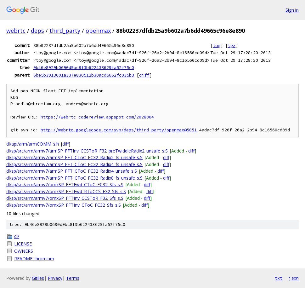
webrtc (15, 30)
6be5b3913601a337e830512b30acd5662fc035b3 (83, 75)
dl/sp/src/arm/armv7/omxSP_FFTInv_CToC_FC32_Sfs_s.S (63, 205)
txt (278, 278)
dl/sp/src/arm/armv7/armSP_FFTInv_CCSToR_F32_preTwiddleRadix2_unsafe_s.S (87, 151)
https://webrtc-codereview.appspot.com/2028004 (97, 117)
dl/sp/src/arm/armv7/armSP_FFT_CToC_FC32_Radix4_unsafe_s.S (71, 171)
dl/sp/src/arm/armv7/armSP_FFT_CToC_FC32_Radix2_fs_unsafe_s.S (74, 157)
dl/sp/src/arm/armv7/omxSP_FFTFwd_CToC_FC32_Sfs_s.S (64, 184)
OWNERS (23, 251)
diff (144, 75)
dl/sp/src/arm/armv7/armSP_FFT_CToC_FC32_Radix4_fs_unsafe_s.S (74, 164)
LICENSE (23, 244)
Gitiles (38, 278)
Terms (72, 278)
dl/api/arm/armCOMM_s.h (32, 144)
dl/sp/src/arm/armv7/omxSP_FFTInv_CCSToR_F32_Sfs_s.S (64, 198)
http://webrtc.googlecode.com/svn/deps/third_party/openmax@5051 (119, 130)
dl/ (16, 236)
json (294, 278)
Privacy (55, 278)
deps (37, 30)
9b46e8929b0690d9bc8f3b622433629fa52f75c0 (83, 67)
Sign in (292, 10)
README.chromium (34, 259)
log (216, 45)
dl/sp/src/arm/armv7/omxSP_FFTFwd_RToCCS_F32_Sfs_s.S (66, 191)
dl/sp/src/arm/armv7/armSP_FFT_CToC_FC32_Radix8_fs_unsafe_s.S (74, 178)
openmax (98, 30)
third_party (64, 30)
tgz (231, 45)
